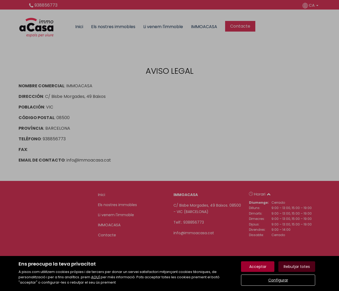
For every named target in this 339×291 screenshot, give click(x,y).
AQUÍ (95, 277)
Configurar (278, 280)
